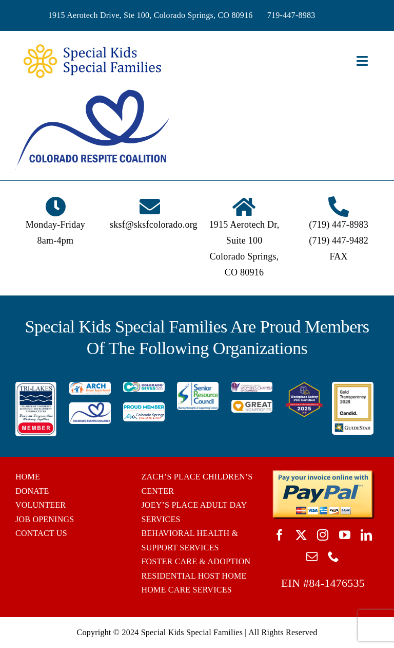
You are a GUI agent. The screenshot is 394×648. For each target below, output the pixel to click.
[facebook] (279, 535)
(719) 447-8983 (338, 224)
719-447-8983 (291, 15)
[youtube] (344, 535)
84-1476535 (337, 583)
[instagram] (322, 535)
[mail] (312, 556)
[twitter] (301, 535)
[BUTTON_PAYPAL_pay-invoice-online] (323, 473)
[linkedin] (366, 535)
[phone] (333, 556)
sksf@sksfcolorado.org (154, 224)
